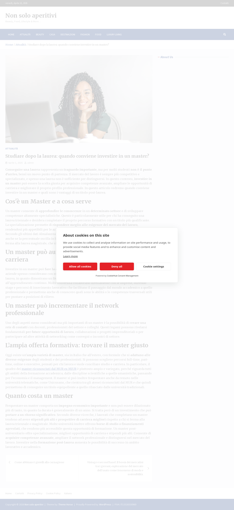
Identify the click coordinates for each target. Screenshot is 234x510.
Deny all (116, 266)
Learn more (70, 256)
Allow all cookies (80, 266)
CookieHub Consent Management (122, 275)
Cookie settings (153, 266)
